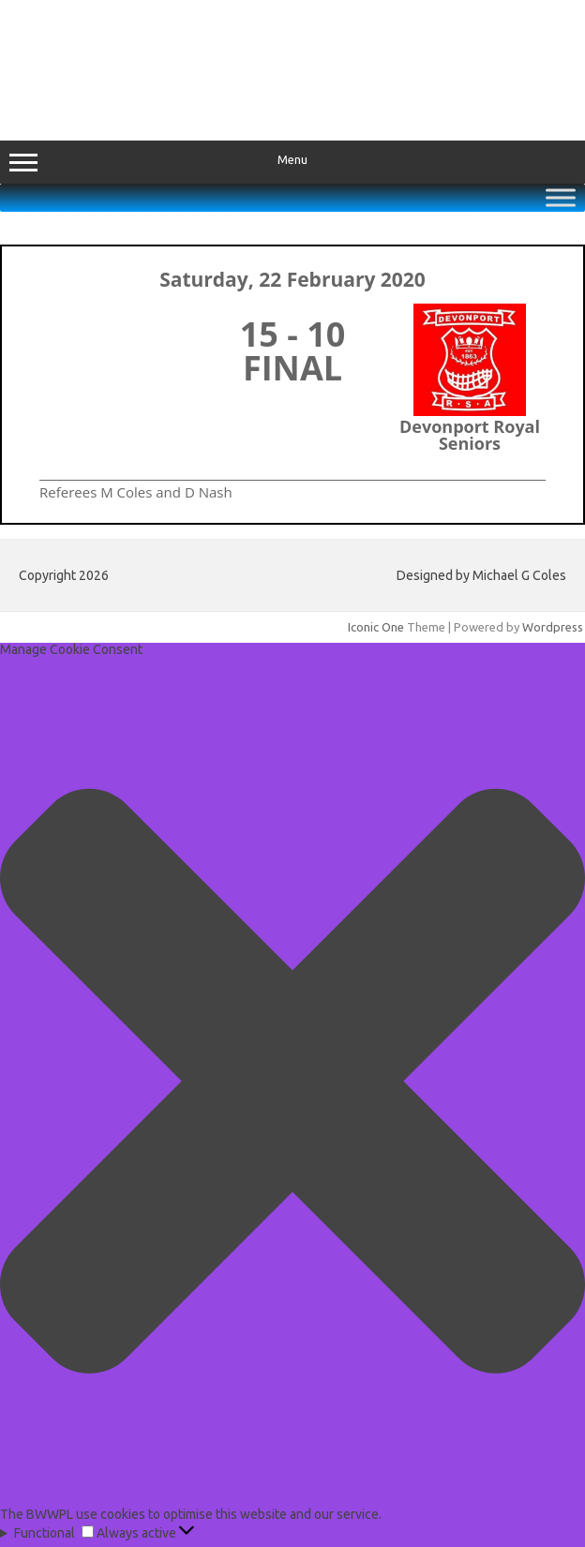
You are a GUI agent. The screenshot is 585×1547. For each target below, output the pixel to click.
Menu (292, 162)
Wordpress (552, 626)
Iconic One (376, 626)
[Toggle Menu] (561, 197)
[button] (292, 1082)
